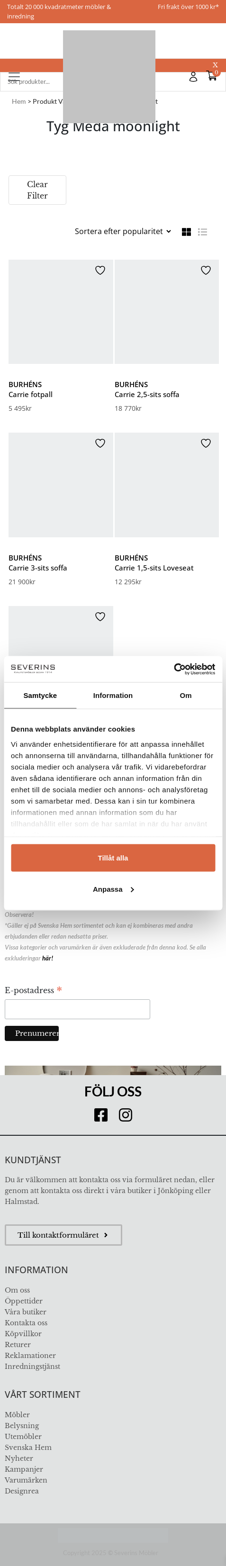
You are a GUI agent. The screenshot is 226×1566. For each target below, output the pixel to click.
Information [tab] (113, 695)
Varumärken (26, 1480)
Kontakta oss (26, 1323)
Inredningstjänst (32, 1366)
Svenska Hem (28, 1447)
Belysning (22, 1425)
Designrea (22, 1491)
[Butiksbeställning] (122, 231)
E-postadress (33, 991)
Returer (18, 1344)
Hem (19, 101)
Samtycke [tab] (40, 695)
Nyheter (19, 1458)
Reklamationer (30, 1355)
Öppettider (24, 1301)
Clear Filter (37, 190)
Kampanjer (24, 1469)
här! (47, 958)
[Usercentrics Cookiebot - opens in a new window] (173, 669)
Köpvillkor (23, 1334)
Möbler (17, 1415)
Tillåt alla (113, 858)
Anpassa (113, 889)
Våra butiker (25, 1312)
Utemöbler (23, 1436)
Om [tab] (186, 695)
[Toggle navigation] (14, 77)
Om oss (17, 1290)
